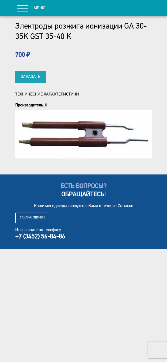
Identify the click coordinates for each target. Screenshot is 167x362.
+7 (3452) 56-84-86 (40, 237)
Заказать (30, 77)
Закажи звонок (32, 217)
